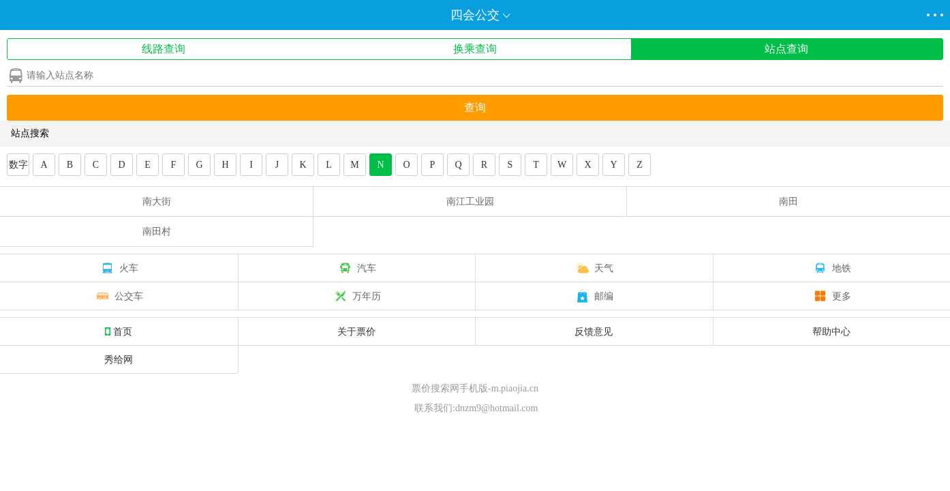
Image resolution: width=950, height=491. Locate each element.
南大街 (156, 201)
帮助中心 (831, 331)
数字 (18, 165)
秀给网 (118, 359)
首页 (118, 331)
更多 (831, 296)
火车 (118, 268)
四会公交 (475, 15)
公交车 (118, 296)
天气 (593, 268)
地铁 (831, 268)
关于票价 (356, 331)
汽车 (356, 268)
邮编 (593, 296)
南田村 (156, 231)
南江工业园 (470, 201)
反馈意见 (593, 331)
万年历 (356, 296)
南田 (788, 201)
